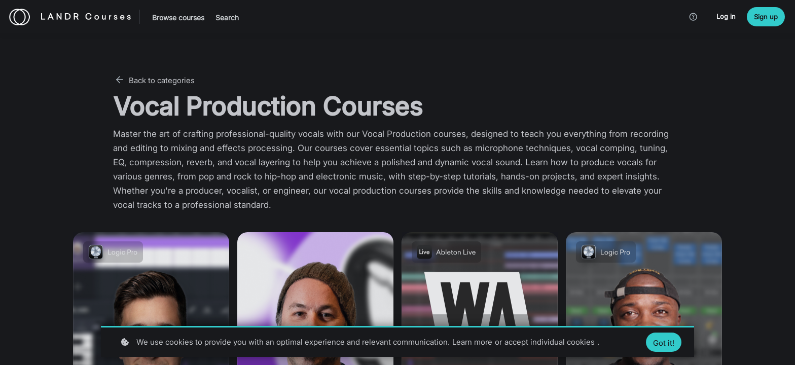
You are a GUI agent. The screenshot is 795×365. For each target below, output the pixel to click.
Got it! (663, 343)
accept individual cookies (549, 342)
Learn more (472, 342)
